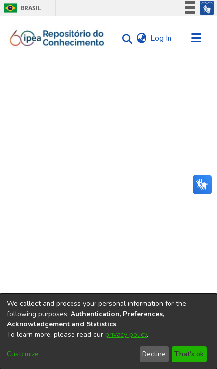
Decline (154, 354)
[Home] (57, 38)
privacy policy (126, 334)
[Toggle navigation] (196, 38)
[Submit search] (124, 38)
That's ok (189, 354)
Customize (23, 354)
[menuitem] (141, 38)
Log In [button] (161, 38)
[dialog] (108, 331)
